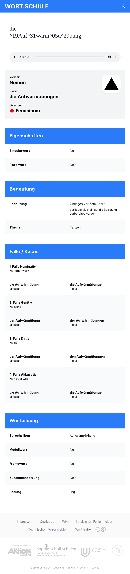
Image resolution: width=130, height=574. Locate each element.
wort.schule (27, 6)
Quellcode (47, 522)
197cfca (94, 567)
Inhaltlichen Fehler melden (94, 522)
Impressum (24, 522)
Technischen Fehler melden (47, 529)
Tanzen (75, 227)
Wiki (65, 522)
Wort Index (83, 529)
